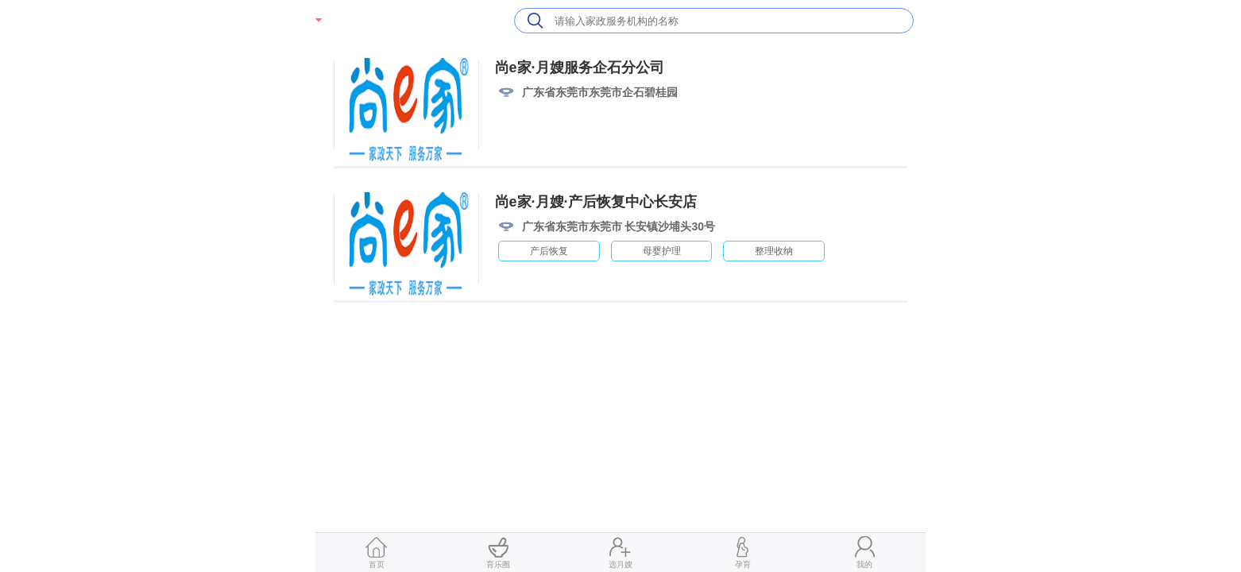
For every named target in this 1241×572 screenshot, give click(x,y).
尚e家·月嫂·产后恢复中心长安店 (596, 202)
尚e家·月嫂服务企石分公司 (579, 67)
